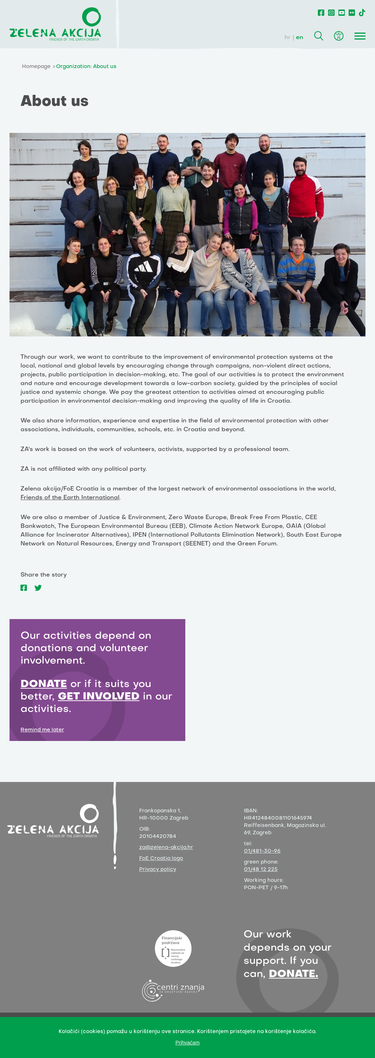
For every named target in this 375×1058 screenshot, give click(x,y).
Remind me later (42, 730)
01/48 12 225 (261, 869)
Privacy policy (157, 869)
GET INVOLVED (99, 697)
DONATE (44, 684)
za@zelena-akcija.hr (166, 847)
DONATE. (293, 974)
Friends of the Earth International (70, 498)
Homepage (36, 66)
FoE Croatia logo (161, 858)
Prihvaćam (187, 1043)
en (299, 38)
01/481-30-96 (262, 851)
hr (288, 38)
